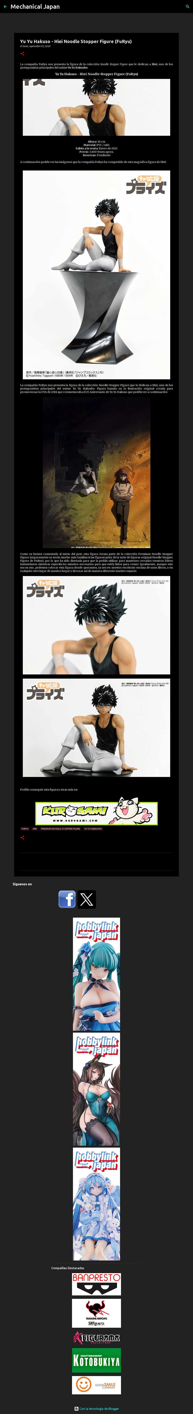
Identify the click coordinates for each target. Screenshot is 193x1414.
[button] (22, 53)
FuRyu (25, 829)
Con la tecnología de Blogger (96, 1408)
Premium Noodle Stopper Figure (60, 829)
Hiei (35, 829)
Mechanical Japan (35, 6)
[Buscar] (187, 6)
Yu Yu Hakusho (93, 829)
